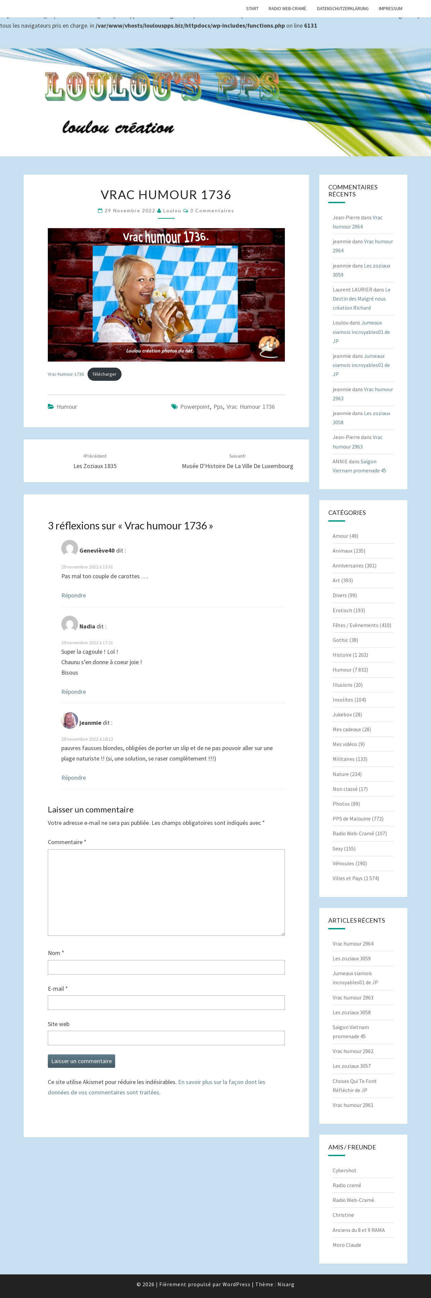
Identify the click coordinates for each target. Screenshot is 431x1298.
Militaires (344, 758)
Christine (343, 1214)
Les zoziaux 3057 (352, 1065)
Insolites (343, 699)
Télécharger (104, 374)
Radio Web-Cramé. (288, 8)
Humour (67, 406)
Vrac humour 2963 (353, 997)
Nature (341, 774)
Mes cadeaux (347, 729)
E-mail (58, 988)
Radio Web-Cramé (353, 833)
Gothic (340, 640)
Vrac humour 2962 (353, 1051)
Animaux (343, 550)
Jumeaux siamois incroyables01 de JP (361, 331)
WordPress (237, 1284)
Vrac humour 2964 (353, 943)
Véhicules (343, 863)
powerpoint (195, 406)
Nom (56, 953)
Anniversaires (348, 565)
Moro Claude (347, 1244)
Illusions (343, 684)
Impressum (390, 8)
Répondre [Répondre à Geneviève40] (73, 595)
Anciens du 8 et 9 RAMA (359, 1230)
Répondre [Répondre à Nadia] (73, 692)
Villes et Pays (348, 878)
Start (252, 8)
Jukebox (342, 714)
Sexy (338, 848)
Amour (340, 535)
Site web (58, 1024)
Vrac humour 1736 (251, 406)
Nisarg (286, 1284)
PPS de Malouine (352, 818)
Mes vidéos (345, 744)
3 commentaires (212, 210)
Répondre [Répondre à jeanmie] (73, 777)
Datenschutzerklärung (343, 8)
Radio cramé (347, 1185)
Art (336, 580)
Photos (341, 803)
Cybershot (345, 1170)
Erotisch (342, 610)
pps (218, 406)
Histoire (342, 654)
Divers (340, 595)
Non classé (345, 788)
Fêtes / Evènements (355, 625)
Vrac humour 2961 (353, 1105)
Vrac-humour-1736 (66, 374)
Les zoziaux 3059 (352, 958)
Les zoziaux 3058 (352, 1012)
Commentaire (67, 842)
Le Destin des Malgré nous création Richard (362, 298)
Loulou (172, 210)
